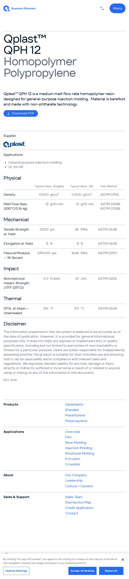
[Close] (123, 559)
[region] (64, 566)
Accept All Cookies (82, 570)
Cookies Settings (16, 570)
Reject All (111, 570)
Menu (117, 8)
